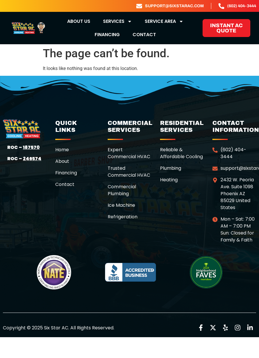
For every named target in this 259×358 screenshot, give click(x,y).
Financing (107, 34)
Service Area (164, 21)
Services (117, 21)
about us (78, 21)
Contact (144, 34)
